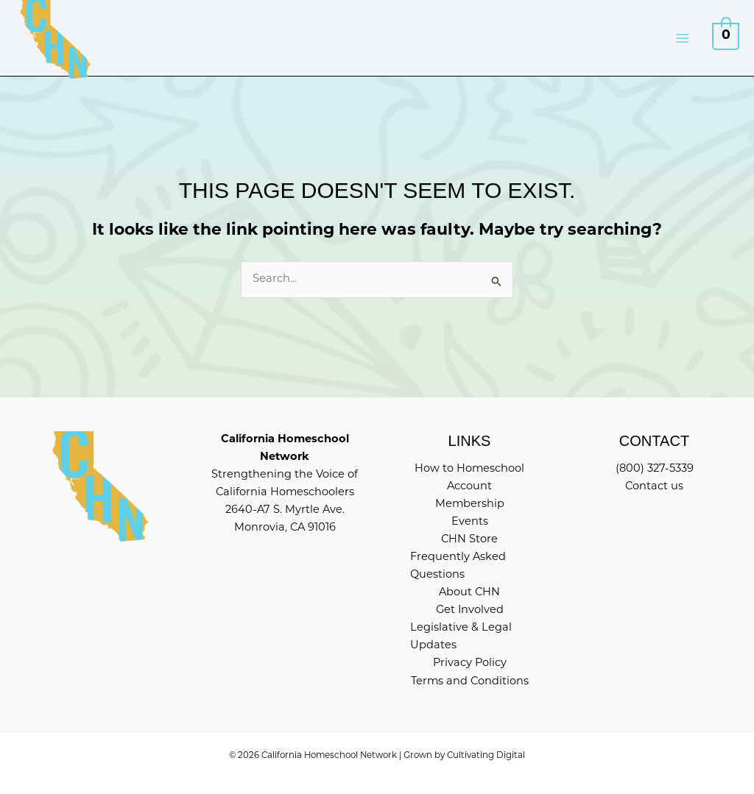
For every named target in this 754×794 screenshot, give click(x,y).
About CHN (469, 592)
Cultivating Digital (486, 755)
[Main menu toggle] (682, 37)
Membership (469, 504)
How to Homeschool (469, 469)
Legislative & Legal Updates (461, 637)
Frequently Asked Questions (458, 566)
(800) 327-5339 (655, 469)
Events (469, 522)
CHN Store (469, 539)
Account (469, 486)
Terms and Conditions (470, 681)
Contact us (654, 486)
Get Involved (470, 610)
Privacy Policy (470, 663)
